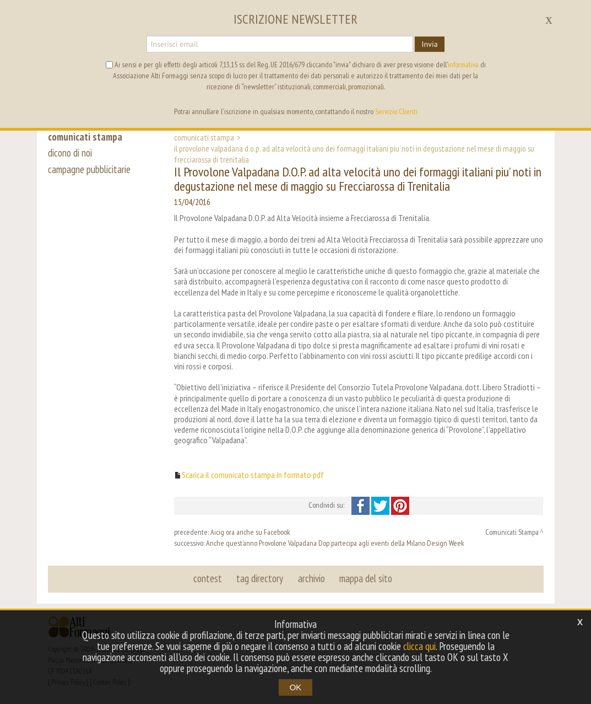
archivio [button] (311, 578)
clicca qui (419, 646)
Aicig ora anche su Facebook (250, 532)
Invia (429, 44)
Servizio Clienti (396, 111)
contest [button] (208, 578)
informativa (463, 64)
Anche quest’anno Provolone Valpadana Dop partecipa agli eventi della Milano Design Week (335, 543)
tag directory (260, 578)
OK (296, 687)
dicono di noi (70, 153)
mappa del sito (365, 578)
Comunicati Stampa (204, 137)
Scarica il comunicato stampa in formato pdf (253, 475)
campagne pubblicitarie (89, 170)
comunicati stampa (85, 137)
